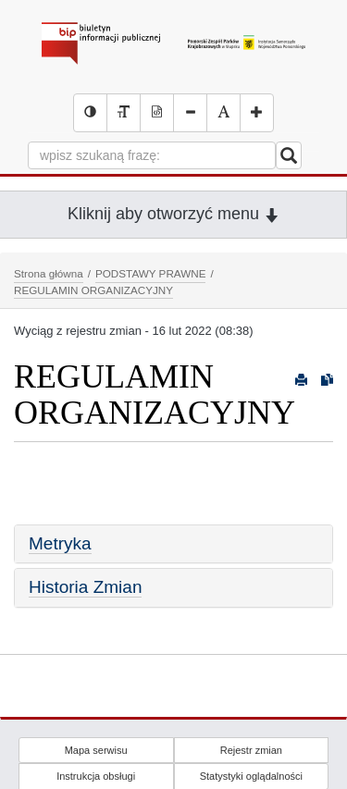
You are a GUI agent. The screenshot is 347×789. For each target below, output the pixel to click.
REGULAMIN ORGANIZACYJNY (93, 290)
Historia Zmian (85, 587)
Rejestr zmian (251, 750)
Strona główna (48, 273)
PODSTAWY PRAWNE (150, 273)
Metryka (60, 543)
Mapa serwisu (96, 750)
